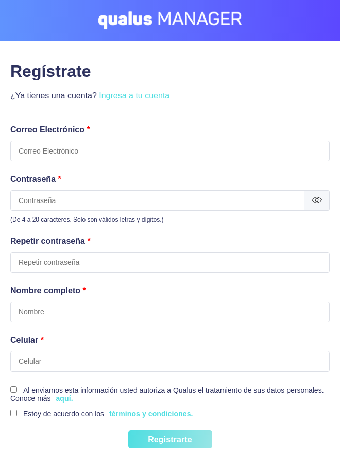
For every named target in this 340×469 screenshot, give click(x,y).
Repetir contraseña (50, 241)
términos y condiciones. (151, 414)
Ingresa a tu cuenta (134, 95)
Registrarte (170, 439)
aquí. (64, 398)
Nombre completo (48, 290)
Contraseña (35, 179)
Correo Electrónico (50, 129)
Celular (27, 340)
